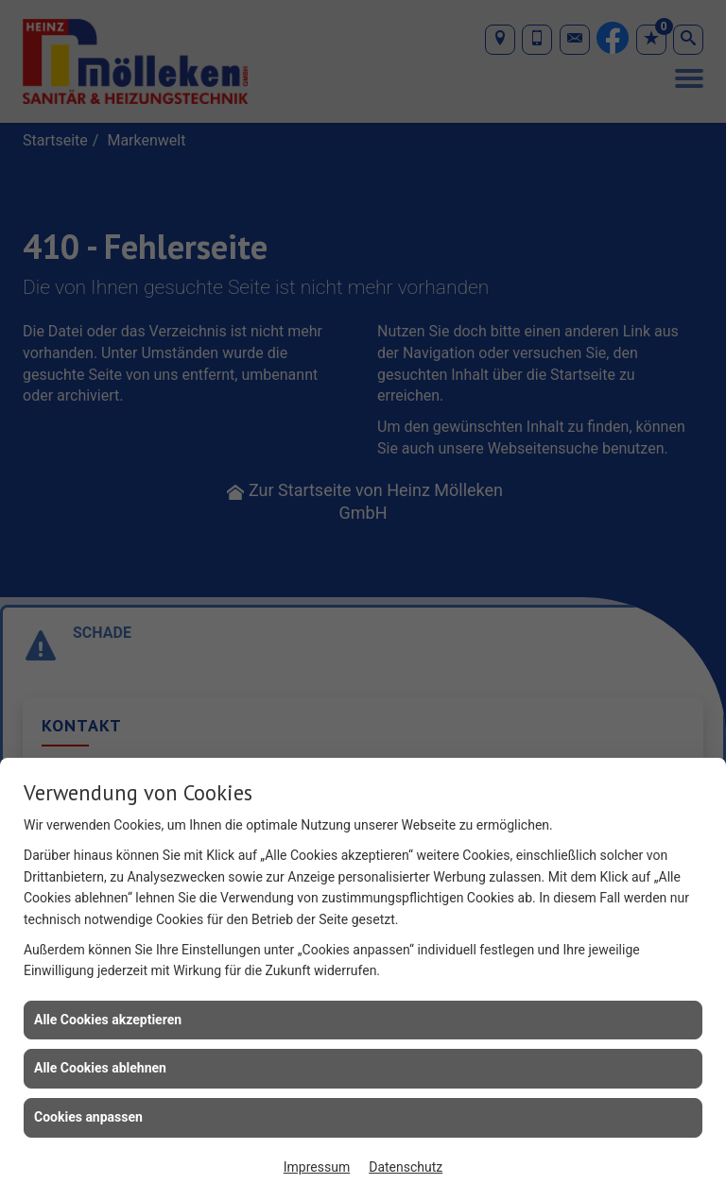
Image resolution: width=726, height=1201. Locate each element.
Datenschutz (405, 1167)
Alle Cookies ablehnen (100, 1067)
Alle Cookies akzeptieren (108, 1019)
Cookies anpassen (88, 1116)
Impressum (317, 1167)
